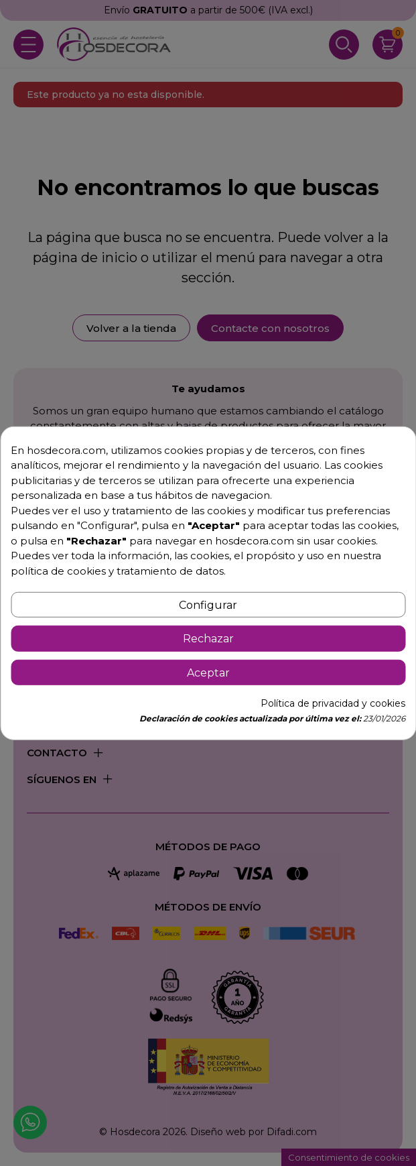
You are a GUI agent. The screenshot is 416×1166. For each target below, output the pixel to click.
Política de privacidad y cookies (333, 703)
